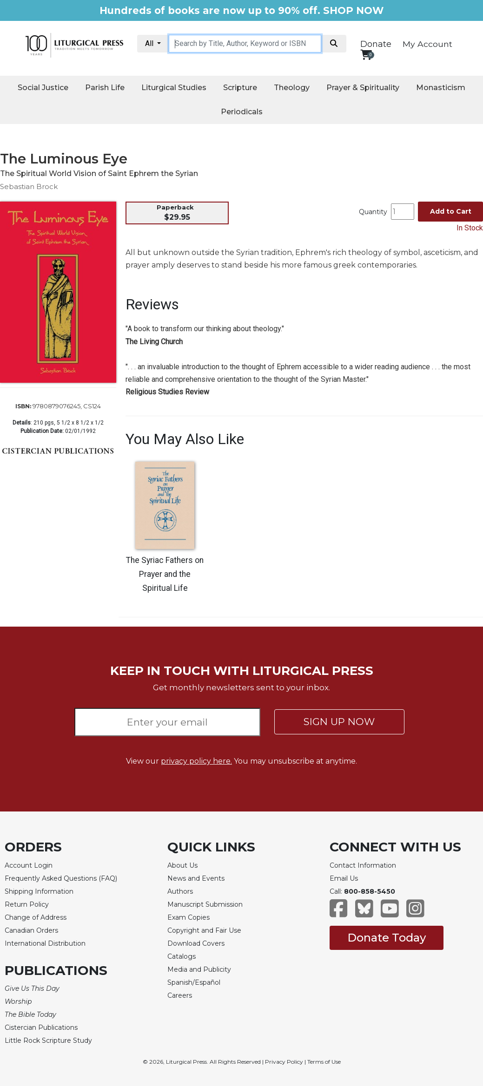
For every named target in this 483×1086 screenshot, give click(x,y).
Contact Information (363, 865)
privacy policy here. (196, 761)
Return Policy (27, 904)
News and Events (196, 878)
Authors (180, 891)
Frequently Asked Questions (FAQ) (61, 878)
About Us (182, 865)
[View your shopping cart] (366, 54)
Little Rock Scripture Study (48, 1040)
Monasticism (440, 87)
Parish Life (105, 87)
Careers (179, 995)
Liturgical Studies (173, 87)
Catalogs (181, 956)
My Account (427, 44)
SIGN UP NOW (339, 721)
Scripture (240, 87)
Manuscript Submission (205, 904)
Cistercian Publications (41, 1027)
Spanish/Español (193, 982)
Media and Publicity (199, 969)
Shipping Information (39, 891)
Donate (375, 44)
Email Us (344, 878)
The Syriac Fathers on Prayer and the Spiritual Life (165, 574)
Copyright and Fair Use (204, 930)
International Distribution (45, 943)
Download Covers (196, 943)
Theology (292, 87)
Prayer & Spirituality (362, 87)
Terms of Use (324, 1061)
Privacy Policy (284, 1061)
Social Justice (43, 87)
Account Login (29, 865)
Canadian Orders (31, 930)
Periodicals (242, 111)
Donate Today (386, 937)
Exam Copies (188, 917)
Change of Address (35, 917)
